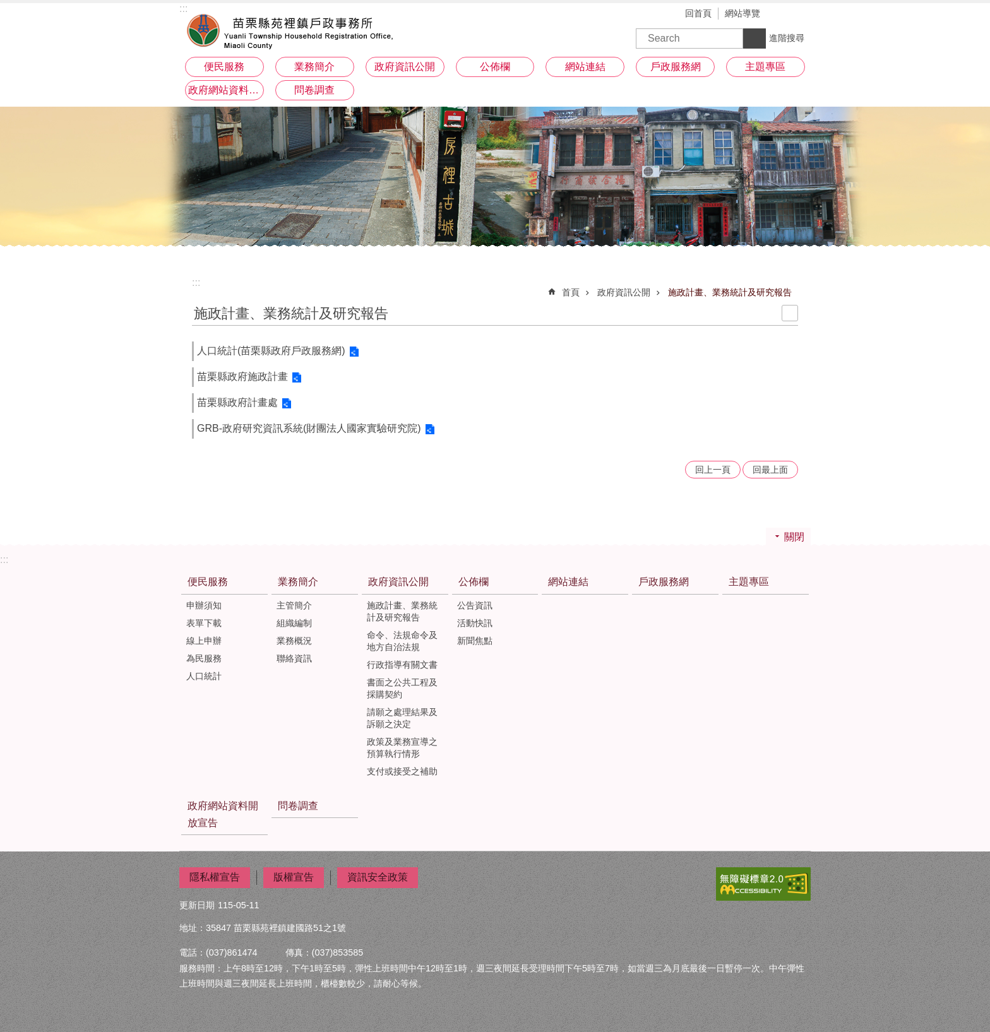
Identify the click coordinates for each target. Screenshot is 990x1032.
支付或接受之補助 (402, 771)
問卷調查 (314, 90)
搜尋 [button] (754, 38)
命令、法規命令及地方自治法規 (402, 641)
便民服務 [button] (224, 66)
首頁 (571, 292)
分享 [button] (801, 14)
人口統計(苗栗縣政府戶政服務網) (271, 350)
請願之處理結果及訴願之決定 (402, 718)
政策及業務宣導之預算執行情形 (402, 748)
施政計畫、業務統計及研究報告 (730, 292)
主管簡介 (294, 605)
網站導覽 (742, 13)
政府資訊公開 (623, 292)
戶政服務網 (675, 66)
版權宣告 (293, 877)
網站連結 (585, 66)
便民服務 (208, 581)
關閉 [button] (794, 536)
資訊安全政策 (377, 877)
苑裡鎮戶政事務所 (289, 28)
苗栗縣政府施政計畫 (242, 376)
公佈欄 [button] (495, 66)
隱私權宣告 (214, 877)
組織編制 (294, 623)
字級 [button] (782, 14)
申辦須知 (204, 605)
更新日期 (197, 905)
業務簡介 (298, 581)
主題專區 (765, 66)
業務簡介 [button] (314, 66)
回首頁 (698, 13)
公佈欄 (473, 581)
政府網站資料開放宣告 (226, 90)
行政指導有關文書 (402, 665)
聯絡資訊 (294, 658)
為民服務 (204, 658)
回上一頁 (713, 470)
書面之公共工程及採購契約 (402, 688)
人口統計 (204, 676)
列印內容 (790, 313)
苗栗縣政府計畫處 (237, 402)
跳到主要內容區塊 (6, 6)
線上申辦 (204, 641)
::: (196, 282)
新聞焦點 (474, 641)
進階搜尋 (786, 38)
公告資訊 (474, 605)
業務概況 (294, 641)
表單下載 (204, 623)
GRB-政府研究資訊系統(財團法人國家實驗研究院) (309, 428)
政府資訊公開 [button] (404, 66)
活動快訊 (474, 623)
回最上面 (770, 470)
